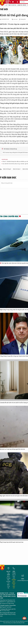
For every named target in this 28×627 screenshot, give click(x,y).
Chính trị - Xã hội (21, 5)
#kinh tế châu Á (16, 169)
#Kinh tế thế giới (7, 169)
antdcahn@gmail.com (22, 580)
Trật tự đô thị (12, 5)
